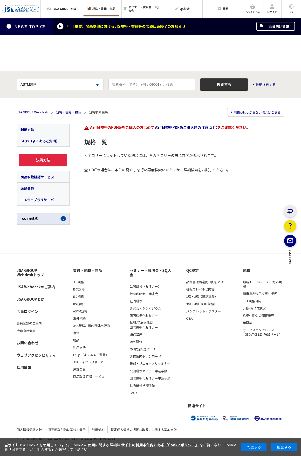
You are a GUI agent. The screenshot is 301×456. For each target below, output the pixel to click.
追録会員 (27, 188)
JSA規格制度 (252, 301)
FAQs (133, 393)
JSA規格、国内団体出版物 (91, 326)
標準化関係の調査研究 (258, 315)
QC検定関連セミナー (144, 349)
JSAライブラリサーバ (37, 199)
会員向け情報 (279, 26)
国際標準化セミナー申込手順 (150, 378)
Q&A (189, 318)
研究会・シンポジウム (145, 308)
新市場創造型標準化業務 (260, 293)
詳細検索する (265, 85)
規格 (246, 270)
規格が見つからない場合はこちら (256, 112)
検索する (224, 84)
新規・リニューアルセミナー (150, 363)
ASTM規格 (44, 218)
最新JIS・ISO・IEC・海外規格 (262, 284)
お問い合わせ (27, 342)
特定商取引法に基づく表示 (67, 429)
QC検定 (192, 270)
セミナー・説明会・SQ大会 (150, 272)
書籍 (76, 333)
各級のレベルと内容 (200, 289)
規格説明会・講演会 (144, 294)
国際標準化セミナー (144, 315)
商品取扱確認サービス (37, 176)
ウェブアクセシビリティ (36, 355)
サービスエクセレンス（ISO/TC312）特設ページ (261, 332)
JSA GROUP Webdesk (32, 112)
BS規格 (78, 304)
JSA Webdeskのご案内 (36, 286)
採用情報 (24, 367)
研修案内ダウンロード (145, 356)
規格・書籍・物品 (68, 112)
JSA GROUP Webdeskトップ (30, 272)
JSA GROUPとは (30, 299)
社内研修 (136, 301)
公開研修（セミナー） (145, 286)
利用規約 (98, 429)
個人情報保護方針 (29, 429)
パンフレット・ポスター (203, 311)
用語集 (247, 323)
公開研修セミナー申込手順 (148, 371)
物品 (76, 340)
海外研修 (136, 342)
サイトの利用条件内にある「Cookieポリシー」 (160, 444)
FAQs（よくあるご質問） (40, 140)
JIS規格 (78, 282)
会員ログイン (27, 311)
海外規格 (79, 318)
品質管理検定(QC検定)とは (205, 282)
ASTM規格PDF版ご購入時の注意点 (183, 127)
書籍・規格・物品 (87, 270)
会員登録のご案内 (29, 323)
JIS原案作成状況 (254, 308)
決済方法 (43, 159)
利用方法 (27, 129)
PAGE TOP (290, 277)
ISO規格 (78, 289)
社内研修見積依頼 (142, 385)
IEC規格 (78, 296)
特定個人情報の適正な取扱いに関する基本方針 (144, 429)
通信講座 (136, 334)
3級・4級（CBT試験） (201, 304)
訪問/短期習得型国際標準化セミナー (144, 325)
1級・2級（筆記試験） (202, 296)
